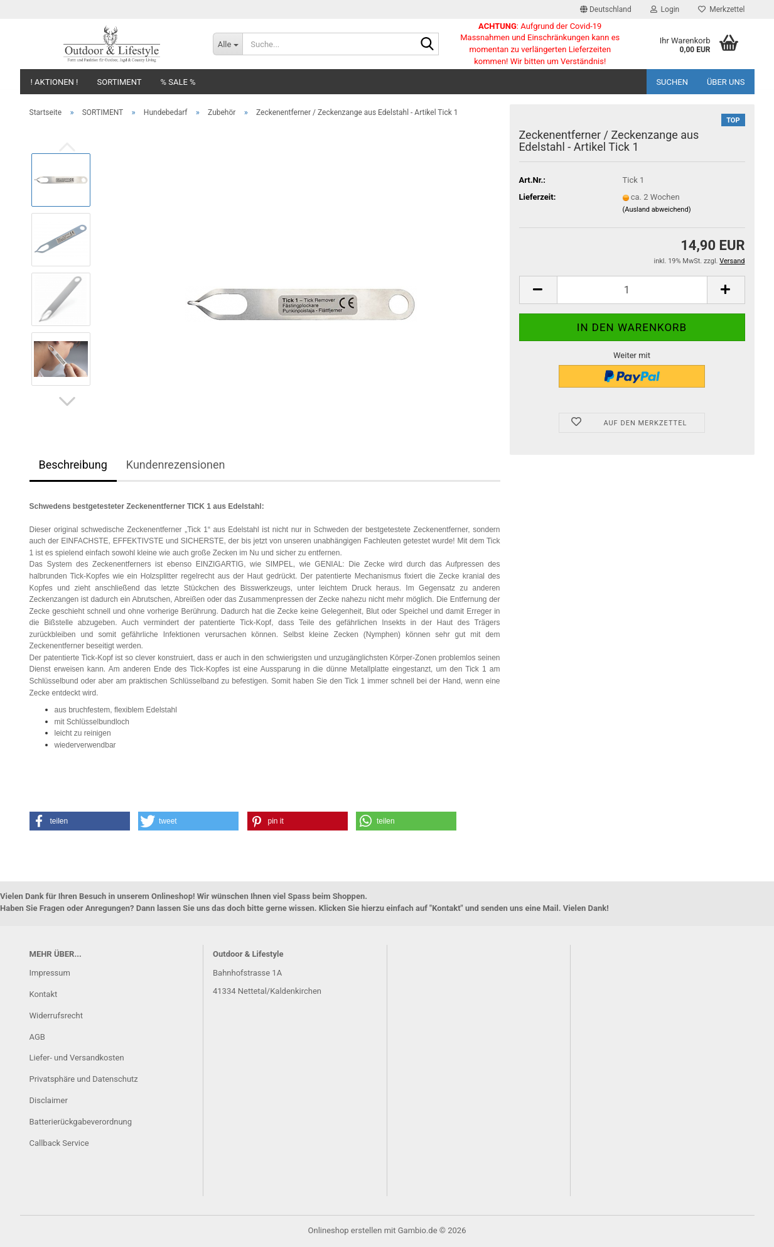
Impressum (50, 972)
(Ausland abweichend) (657, 209)
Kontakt (44, 994)
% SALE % (178, 82)
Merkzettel (721, 9)
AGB (37, 1037)
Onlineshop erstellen (345, 1230)
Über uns (726, 82)
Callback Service (59, 1143)
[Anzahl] (632, 290)
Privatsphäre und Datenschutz (84, 1079)
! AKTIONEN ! (54, 82)
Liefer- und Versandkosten (77, 1057)
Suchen (672, 82)
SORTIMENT (119, 82)
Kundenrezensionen (175, 464)
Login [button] (665, 9)
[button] (606, 9)
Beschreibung (73, 464)
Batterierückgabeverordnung (81, 1121)
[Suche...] (227, 44)
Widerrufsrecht (56, 1015)
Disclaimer (49, 1100)
